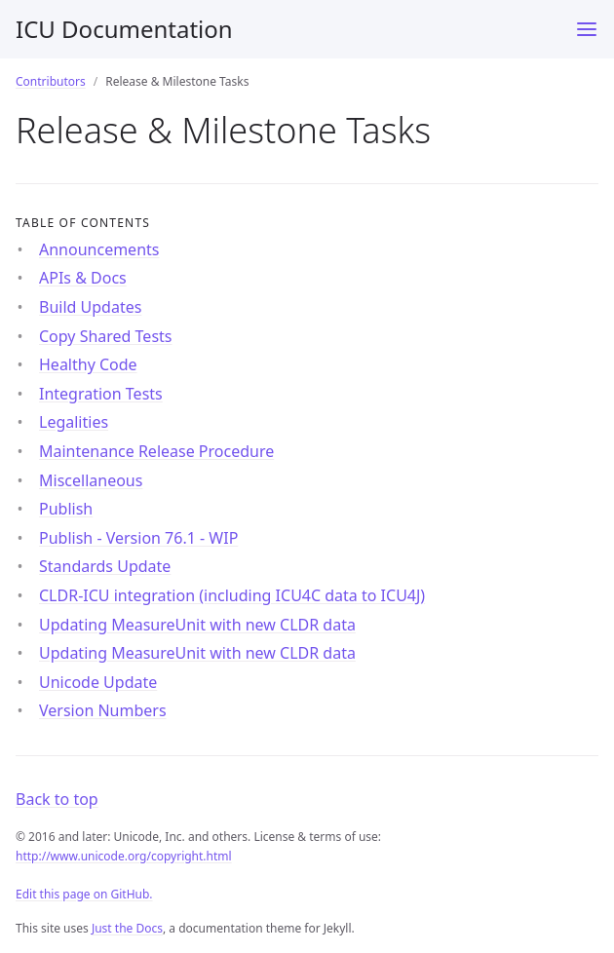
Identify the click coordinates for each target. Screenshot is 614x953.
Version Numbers (103, 710)
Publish (66, 508)
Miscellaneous (90, 480)
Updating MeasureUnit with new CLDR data (197, 624)
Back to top (57, 799)
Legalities (73, 422)
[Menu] (586, 29)
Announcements (99, 249)
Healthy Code (88, 364)
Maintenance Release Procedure (156, 451)
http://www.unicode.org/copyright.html (124, 856)
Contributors (51, 81)
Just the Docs (127, 928)
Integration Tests (101, 393)
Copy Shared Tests (106, 336)
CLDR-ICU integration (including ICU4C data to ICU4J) (232, 595)
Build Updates (90, 307)
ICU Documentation (124, 29)
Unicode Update (98, 682)
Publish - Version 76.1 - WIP (138, 538)
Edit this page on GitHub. (84, 894)
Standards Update (105, 566)
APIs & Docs (83, 277)
